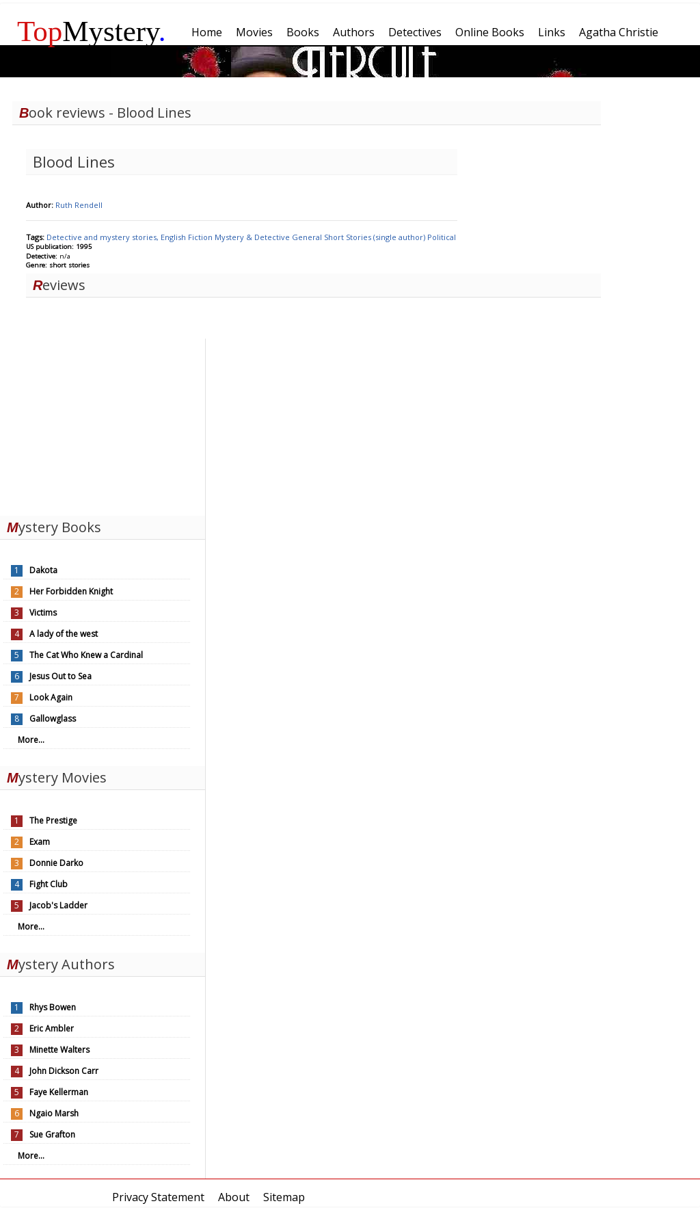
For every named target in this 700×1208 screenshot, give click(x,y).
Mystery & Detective (253, 237)
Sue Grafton (52, 1134)
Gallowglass (52, 718)
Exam (39, 842)
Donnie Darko (56, 863)
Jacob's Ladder (58, 905)
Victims (43, 612)
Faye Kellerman (58, 1092)
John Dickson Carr (63, 1071)
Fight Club (48, 884)
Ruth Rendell (79, 205)
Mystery (91, 31)
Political (441, 237)
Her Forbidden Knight (71, 591)
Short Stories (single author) (375, 237)
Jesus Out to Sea (60, 676)
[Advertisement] (102, 424)
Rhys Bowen (52, 1007)
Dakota (43, 570)
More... (31, 740)
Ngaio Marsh (54, 1113)
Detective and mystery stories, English (117, 237)
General (308, 237)
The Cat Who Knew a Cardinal (86, 655)
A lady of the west (63, 634)
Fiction (201, 237)
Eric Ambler (51, 1028)
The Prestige (53, 820)
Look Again (50, 697)
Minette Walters (59, 1049)
